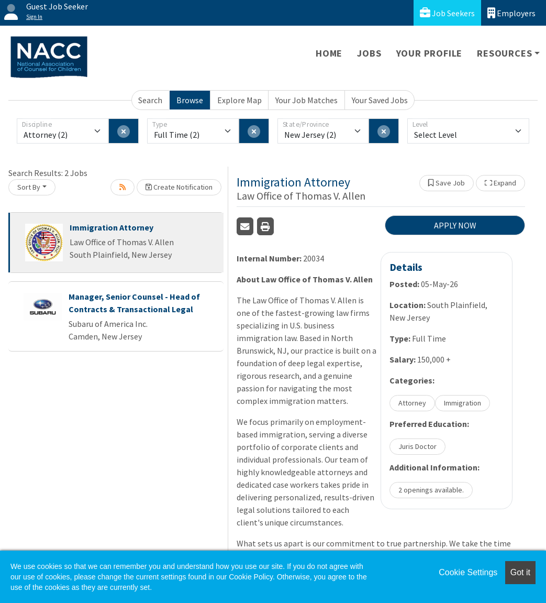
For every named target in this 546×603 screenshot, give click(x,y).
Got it (520, 572)
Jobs (369, 53)
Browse (189, 100)
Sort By (28, 187)
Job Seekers (447, 12)
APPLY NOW (455, 225)
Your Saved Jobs (380, 100)
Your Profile (429, 53)
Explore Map (239, 100)
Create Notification (179, 187)
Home (329, 53)
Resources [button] (504, 53)
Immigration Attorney (111, 227)
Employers (511, 12)
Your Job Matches (306, 100)
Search (150, 100)
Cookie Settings (468, 572)
